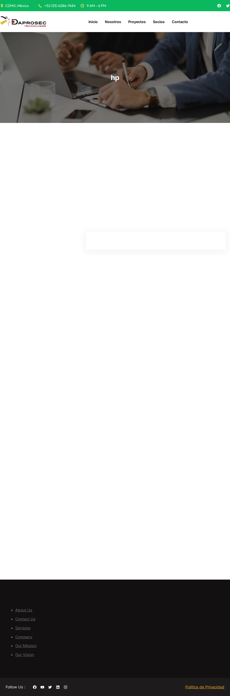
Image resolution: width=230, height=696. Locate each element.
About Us (23, 610)
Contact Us (25, 619)
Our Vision (24, 654)
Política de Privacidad (204, 687)
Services (23, 628)
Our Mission (26, 645)
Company (23, 637)
